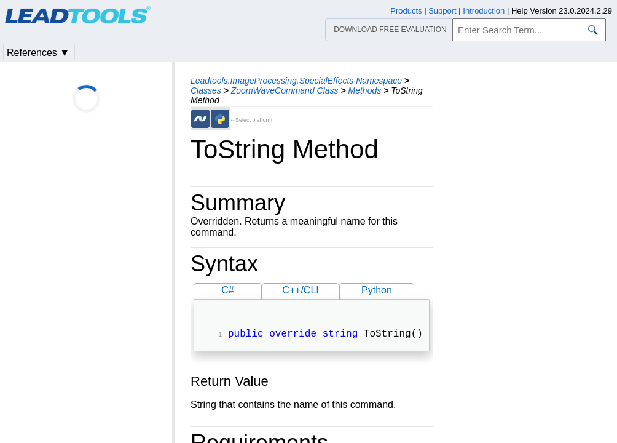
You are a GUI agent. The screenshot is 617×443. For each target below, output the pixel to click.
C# (227, 290)
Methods (365, 90)
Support (442, 10)
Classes (206, 90)
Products (406, 10)
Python (376, 290)
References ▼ (38, 52)
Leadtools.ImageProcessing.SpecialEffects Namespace (296, 81)
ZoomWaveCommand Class (285, 90)
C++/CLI (300, 290)
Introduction (484, 10)
